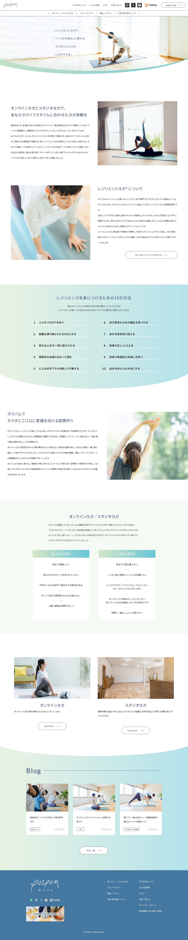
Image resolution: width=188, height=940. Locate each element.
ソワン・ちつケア (113, 887)
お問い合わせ (144, 899)
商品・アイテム (113, 893)
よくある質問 (144, 887)
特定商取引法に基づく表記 (150, 910)
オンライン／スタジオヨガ (118, 881)
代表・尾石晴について (116, 899)
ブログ (141, 893)
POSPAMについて (147, 881)
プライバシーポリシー (148, 905)
